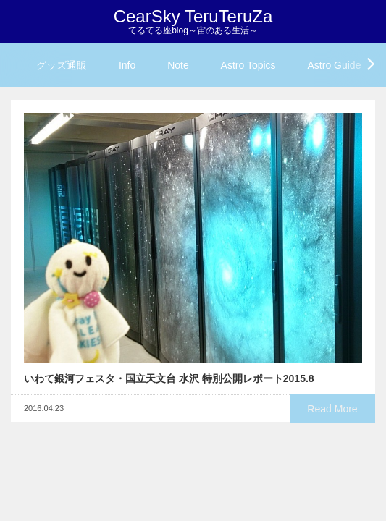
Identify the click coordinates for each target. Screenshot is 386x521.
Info (127, 65)
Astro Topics (248, 65)
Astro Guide (334, 65)
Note (178, 65)
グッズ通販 (61, 65)
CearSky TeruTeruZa (193, 16)
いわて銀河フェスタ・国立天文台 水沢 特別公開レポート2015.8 (169, 378)
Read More (332, 409)
